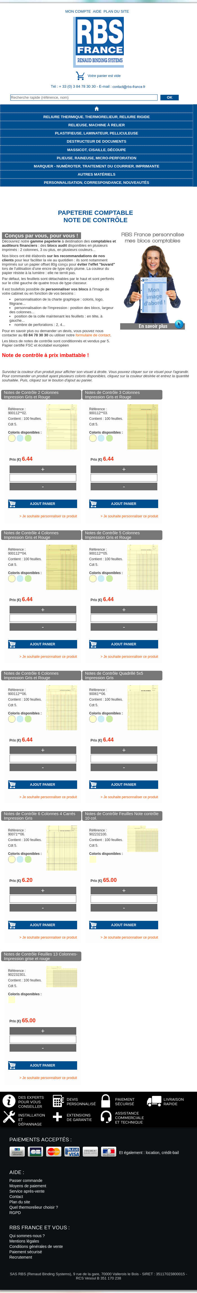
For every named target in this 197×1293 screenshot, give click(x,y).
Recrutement (20, 1257)
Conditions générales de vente (36, 1246)
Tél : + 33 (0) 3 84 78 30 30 (74, 86)
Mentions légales (24, 1241)
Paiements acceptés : (40, 1140)
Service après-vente (26, 1191)
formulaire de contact (93, 335)
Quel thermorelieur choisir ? (33, 1207)
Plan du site (116, 11)
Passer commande (25, 1180)
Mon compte (78, 11)
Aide (97, 11)
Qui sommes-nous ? (27, 1236)
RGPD (15, 1212)
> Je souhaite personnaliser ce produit (48, 516)
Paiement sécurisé (25, 1252)
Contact (16, 1196)
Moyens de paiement (27, 1186)
